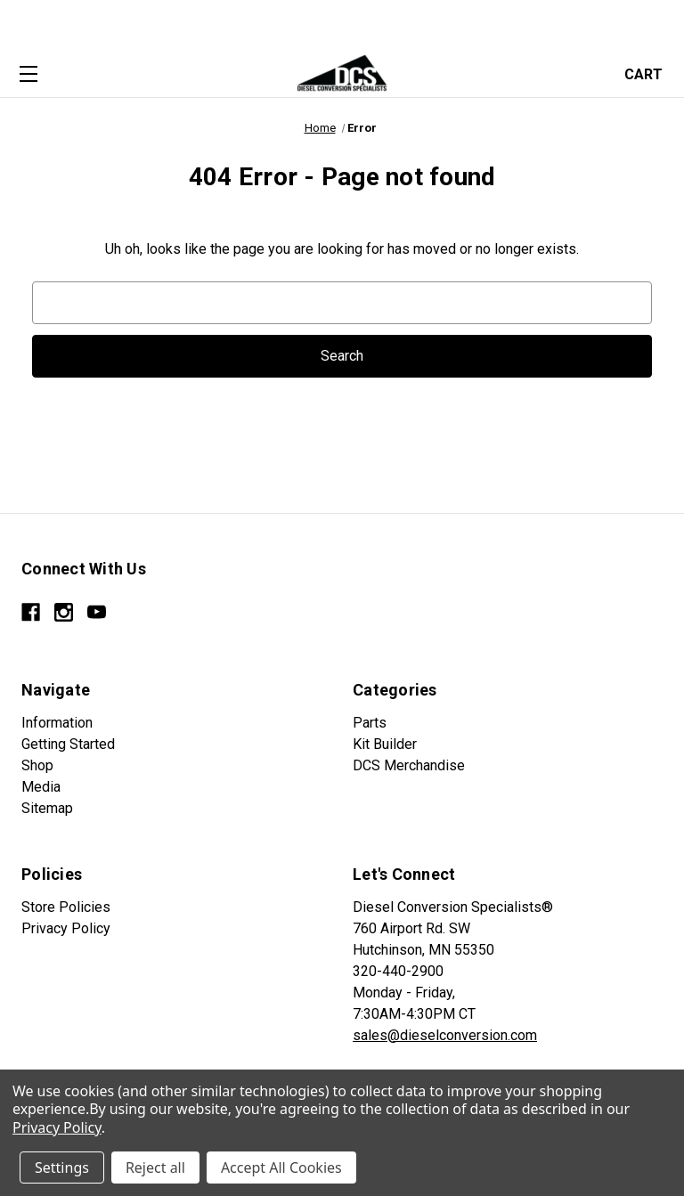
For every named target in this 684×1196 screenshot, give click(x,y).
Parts (370, 722)
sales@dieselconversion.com (445, 1035)
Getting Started (68, 744)
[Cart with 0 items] (649, 72)
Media (41, 786)
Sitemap (47, 808)
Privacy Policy (65, 928)
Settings (62, 1167)
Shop (37, 765)
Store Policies (65, 907)
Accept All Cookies (281, 1167)
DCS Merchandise (409, 765)
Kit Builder (385, 744)
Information (57, 722)
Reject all (155, 1167)
